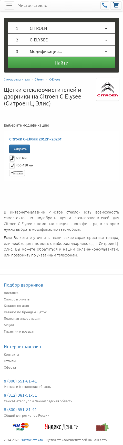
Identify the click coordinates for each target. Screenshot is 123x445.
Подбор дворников (23, 285)
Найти (61, 62)
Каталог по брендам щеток (25, 312)
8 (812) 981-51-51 (20, 395)
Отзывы (10, 361)
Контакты (11, 354)
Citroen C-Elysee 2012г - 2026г (35, 138)
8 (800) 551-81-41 (20, 381)
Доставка (11, 292)
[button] (61, 28)
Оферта (10, 367)
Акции (9, 325)
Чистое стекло (32, 5)
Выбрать (20, 149)
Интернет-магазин (22, 347)
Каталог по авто (16, 305)
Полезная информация (22, 318)
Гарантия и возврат (19, 331)
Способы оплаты (17, 299)
